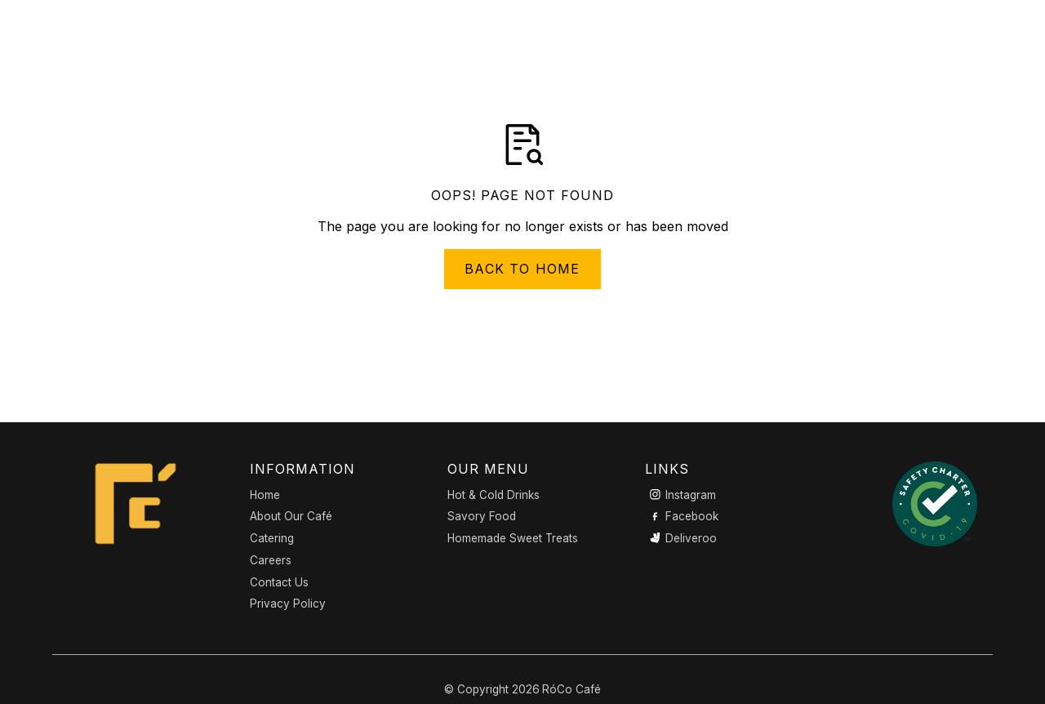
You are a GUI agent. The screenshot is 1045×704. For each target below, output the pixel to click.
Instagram (690, 494)
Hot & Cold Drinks (493, 494)
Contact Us (279, 582)
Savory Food (481, 516)
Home (265, 494)
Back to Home (522, 269)
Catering (272, 538)
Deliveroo (691, 538)
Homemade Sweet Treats (512, 538)
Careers (270, 560)
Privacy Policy (288, 603)
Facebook (691, 516)
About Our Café (291, 516)
